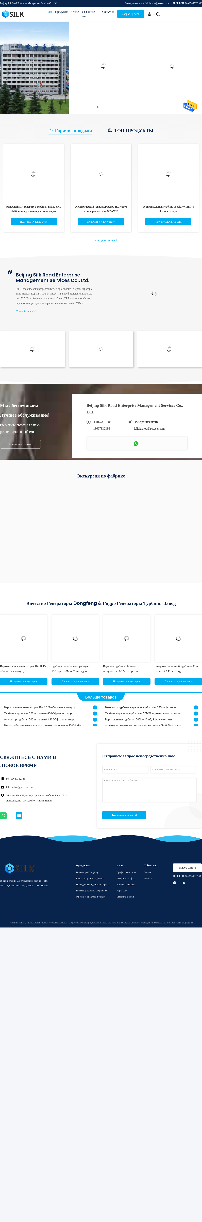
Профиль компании (126, 872)
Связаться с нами (20, 444)
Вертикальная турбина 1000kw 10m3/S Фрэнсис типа (138, 721)
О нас (75, 11)
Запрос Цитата (130, 14)
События (108, 11)
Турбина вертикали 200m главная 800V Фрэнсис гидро (38, 715)
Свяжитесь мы (89, 14)
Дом (49, 11)
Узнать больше (26, 311)
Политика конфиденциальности (25, 922)
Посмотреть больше (106, 240)
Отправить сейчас (124, 815)
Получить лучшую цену (33, 221)
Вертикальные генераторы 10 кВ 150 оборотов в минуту (39, 708)
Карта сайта (122, 890)
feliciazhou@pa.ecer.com (19, 787)
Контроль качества (125, 884)
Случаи (147, 872)
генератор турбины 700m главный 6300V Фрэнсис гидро (39, 721)
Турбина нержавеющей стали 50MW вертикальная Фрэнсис (143, 715)
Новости (147, 878)
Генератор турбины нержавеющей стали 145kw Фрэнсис (141, 708)
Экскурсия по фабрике (126, 879)
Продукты (61, 11)
